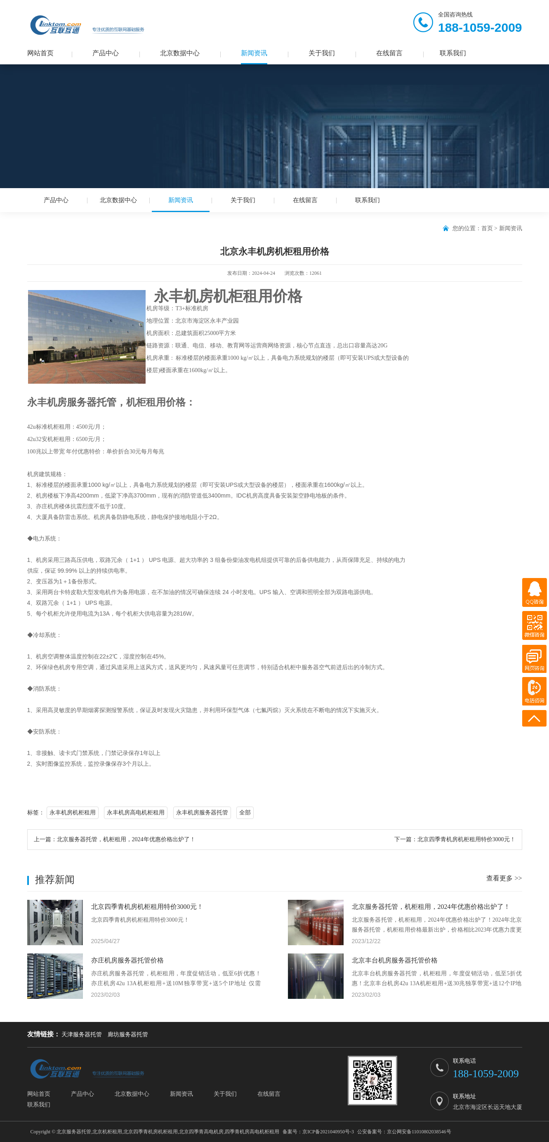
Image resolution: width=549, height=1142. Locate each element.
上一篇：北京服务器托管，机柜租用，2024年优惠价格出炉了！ (115, 839)
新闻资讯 (254, 53)
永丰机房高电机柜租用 (136, 812)
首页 (487, 228)
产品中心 (105, 53)
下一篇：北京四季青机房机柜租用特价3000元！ (455, 839)
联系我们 (453, 53)
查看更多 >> (504, 878)
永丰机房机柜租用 (72, 812)
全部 (245, 812)
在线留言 (389, 53)
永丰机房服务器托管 (202, 812)
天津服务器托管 (81, 1034)
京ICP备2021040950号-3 (328, 1132)
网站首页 (40, 53)
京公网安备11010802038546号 (419, 1132)
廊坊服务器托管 (128, 1034)
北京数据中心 (180, 53)
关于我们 (322, 53)
